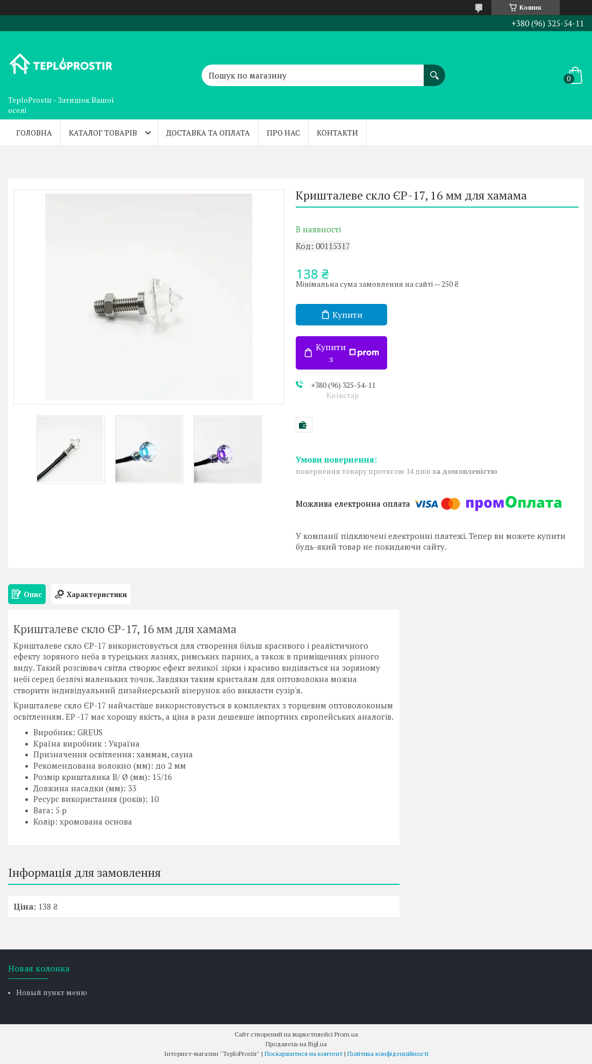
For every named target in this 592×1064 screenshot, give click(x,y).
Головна (34, 132)
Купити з (347, 353)
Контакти (337, 132)
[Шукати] (434, 70)
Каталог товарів (103, 132)
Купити (347, 315)
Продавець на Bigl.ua (296, 1044)
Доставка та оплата (208, 132)
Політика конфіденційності (388, 1053)
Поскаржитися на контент (304, 1053)
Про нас (283, 132)
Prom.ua (346, 1034)
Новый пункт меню (51, 992)
